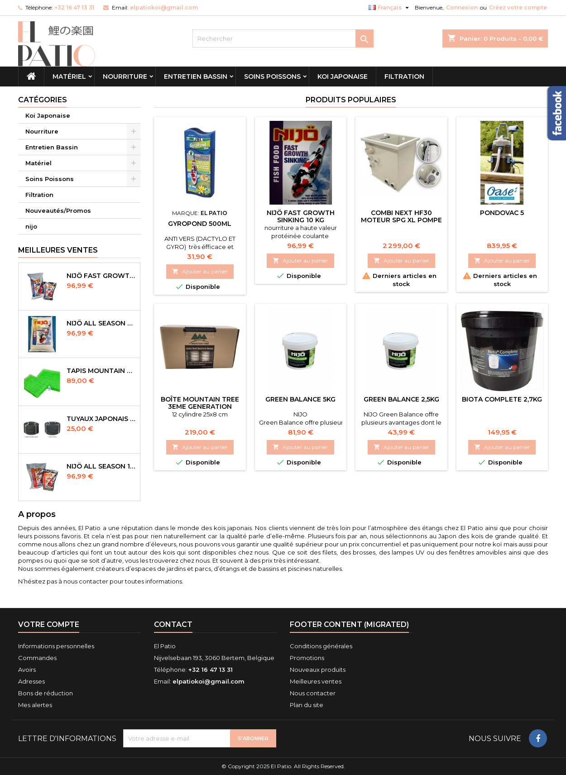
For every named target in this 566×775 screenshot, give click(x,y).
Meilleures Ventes (58, 250)
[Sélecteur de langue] (390, 7)
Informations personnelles (56, 646)
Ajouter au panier (200, 271)
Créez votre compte (518, 7)
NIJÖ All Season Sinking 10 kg (101, 323)
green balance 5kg (300, 399)
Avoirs (27, 669)
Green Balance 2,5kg (401, 399)
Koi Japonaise (342, 76)
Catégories (42, 100)
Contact (173, 624)
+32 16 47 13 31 (74, 7)
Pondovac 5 (502, 213)
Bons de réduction (45, 693)
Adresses (31, 681)
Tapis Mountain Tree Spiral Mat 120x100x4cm (101, 370)
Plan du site (306, 704)
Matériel (69, 76)
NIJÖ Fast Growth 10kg (101, 275)
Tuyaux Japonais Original (101, 418)
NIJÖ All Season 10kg (101, 466)
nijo (31, 226)
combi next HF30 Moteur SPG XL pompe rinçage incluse (401, 220)
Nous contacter (313, 693)
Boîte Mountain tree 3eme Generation (200, 403)
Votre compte (48, 624)
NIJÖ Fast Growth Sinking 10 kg (301, 216)
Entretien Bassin (195, 76)
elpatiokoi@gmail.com (164, 7)
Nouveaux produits (317, 669)
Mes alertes (35, 704)
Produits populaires (351, 100)
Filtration (404, 76)
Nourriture (125, 76)
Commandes (37, 657)
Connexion (462, 7)
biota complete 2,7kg (502, 399)
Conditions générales (321, 646)
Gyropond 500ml (199, 224)
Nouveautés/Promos (58, 210)
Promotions (307, 657)
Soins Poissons (272, 76)
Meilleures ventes (315, 681)
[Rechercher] (283, 38)
